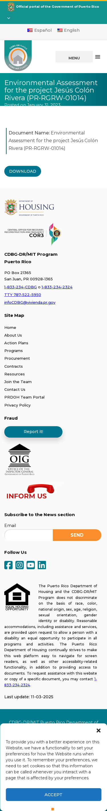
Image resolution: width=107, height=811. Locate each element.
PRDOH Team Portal (24, 397)
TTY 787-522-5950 (22, 294)
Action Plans (16, 343)
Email (10, 525)
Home (10, 327)
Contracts (13, 366)
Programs (13, 350)
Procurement (17, 358)
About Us (13, 335)
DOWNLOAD (22, 171)
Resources (14, 374)
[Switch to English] (68, 30)
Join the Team (18, 381)
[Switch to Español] (39, 30)
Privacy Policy (17, 405)
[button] (98, 730)
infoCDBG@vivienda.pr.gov (29, 302)
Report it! (33, 431)
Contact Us (14, 389)
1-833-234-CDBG (20, 287)
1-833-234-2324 (57, 287)
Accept (53, 794)
